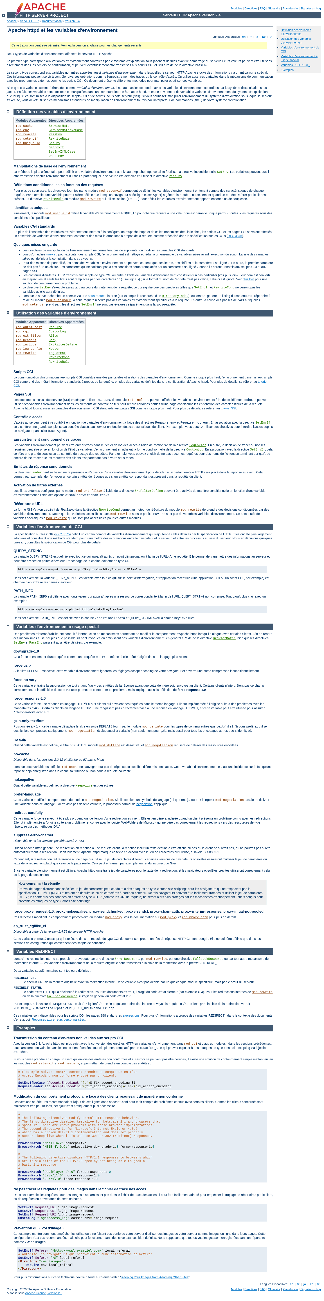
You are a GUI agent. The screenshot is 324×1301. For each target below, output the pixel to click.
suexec (51, 254)
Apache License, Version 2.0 (43, 1293)
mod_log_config (29, 349)
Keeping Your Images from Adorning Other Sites (154, 1277)
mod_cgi (22, 331)
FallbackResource (208, 959)
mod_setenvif (27, 139)
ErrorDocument (127, 959)
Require (55, 327)
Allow (53, 336)
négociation (144, 804)
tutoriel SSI (228, 408)
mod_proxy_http (195, 917)
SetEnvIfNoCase (62, 152)
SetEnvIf (56, 147)
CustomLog (57, 331)
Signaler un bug (310, 8)
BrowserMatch (60, 126)
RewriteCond (224, 287)
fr (251, 36)
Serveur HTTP (29, 21)
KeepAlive (84, 785)
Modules (236, 8)
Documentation (52, 21)
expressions (131, 1015)
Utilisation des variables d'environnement (296, 40)
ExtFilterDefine (63, 344)
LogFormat (57, 353)
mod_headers (26, 340)
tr (271, 36)
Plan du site (290, 8)
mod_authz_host (29, 327)
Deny (52, 340)
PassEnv (55, 134)
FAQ (263, 8)
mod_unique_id (28, 143)
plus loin (248, 279)
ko (263, 36)
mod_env (22, 130)
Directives (251, 8)
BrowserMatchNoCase (66, 130)
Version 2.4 (72, 21)
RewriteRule (59, 139)
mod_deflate (152, 726)
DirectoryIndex (175, 296)
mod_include (26, 344)
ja (257, 36)
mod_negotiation (82, 731)
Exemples (287, 70)
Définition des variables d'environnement (296, 31)
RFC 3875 (235, 236)
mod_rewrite (26, 134)
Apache (12, 21)
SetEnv (54, 143)
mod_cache (24, 126)
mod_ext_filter (29, 336)
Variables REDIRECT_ (295, 65)
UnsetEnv (56, 156)
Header (54, 349)
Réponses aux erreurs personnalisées (58, 1019)
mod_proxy (113, 917)
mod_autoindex (58, 300)
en (243, 36)
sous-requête (97, 296)
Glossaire (274, 8)
